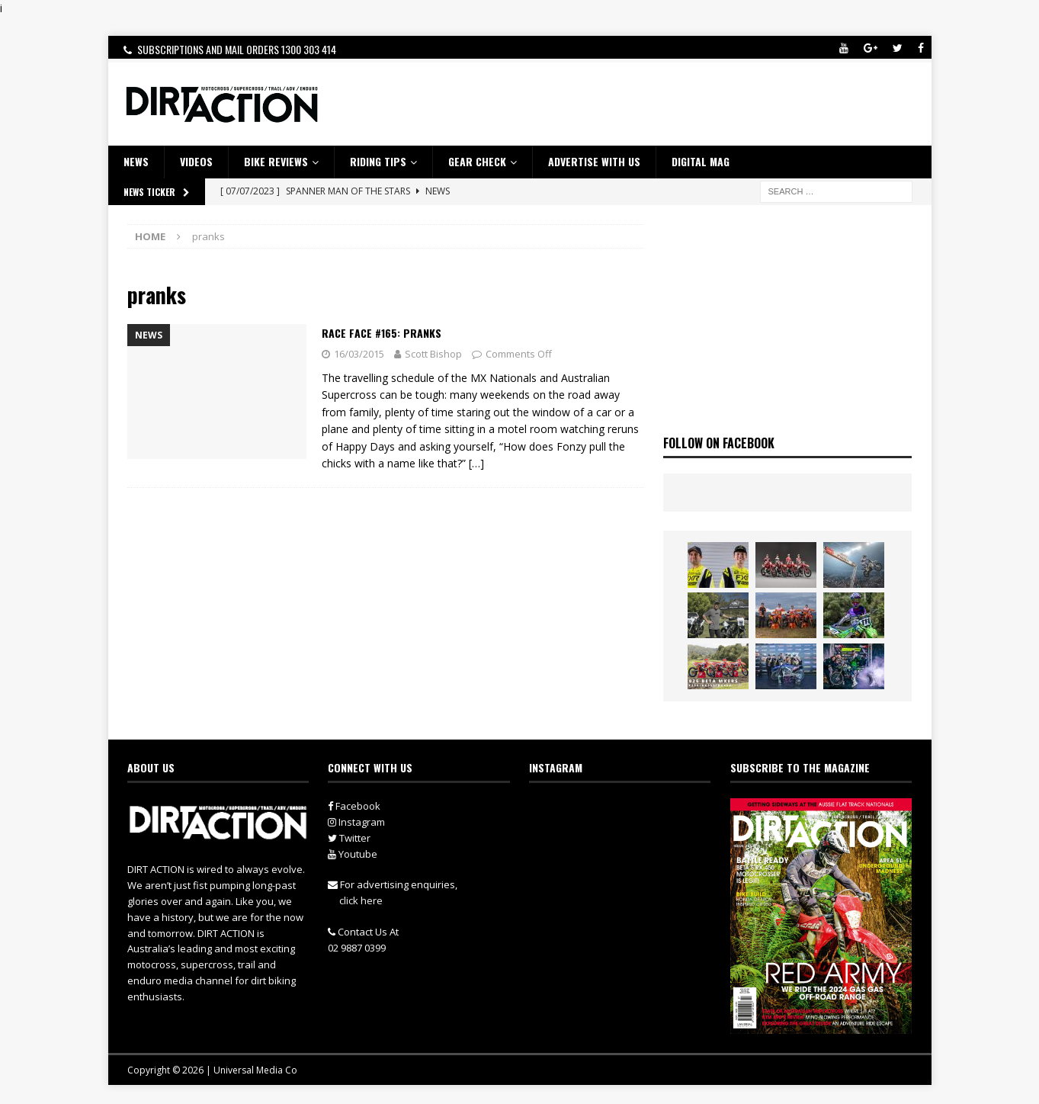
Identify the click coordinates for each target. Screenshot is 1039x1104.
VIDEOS (196, 161)
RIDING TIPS (378, 161)
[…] (476, 463)
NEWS (136, 161)
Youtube (352, 854)
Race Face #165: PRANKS (381, 333)
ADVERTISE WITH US (594, 161)
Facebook (354, 806)
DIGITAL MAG (701, 161)
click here (361, 900)
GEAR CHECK (477, 161)
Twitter (349, 838)
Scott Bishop (433, 354)
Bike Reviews (276, 161)
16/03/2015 (359, 354)
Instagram (356, 822)
